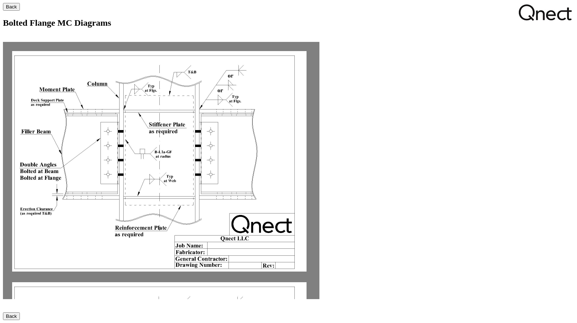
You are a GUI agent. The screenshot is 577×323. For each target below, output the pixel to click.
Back (11, 7)
